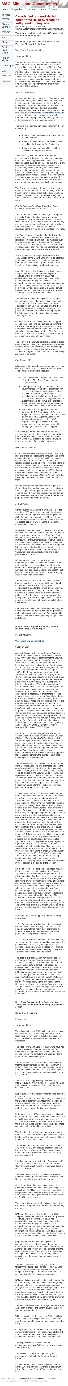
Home (5, 9)
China (5, 42)
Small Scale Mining (5, 50)
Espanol (53, 9)
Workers (6, 32)
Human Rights (5, 59)
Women (5, 19)
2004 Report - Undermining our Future (46, 113)
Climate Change (6, 25)
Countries (30, 9)
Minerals (42, 9)
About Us (11, 1379)
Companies (16, 9)
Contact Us (51, 1379)
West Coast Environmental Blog (29, 50)
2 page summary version (42, 117)
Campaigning (8, 65)
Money (5, 37)
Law (4, 70)
